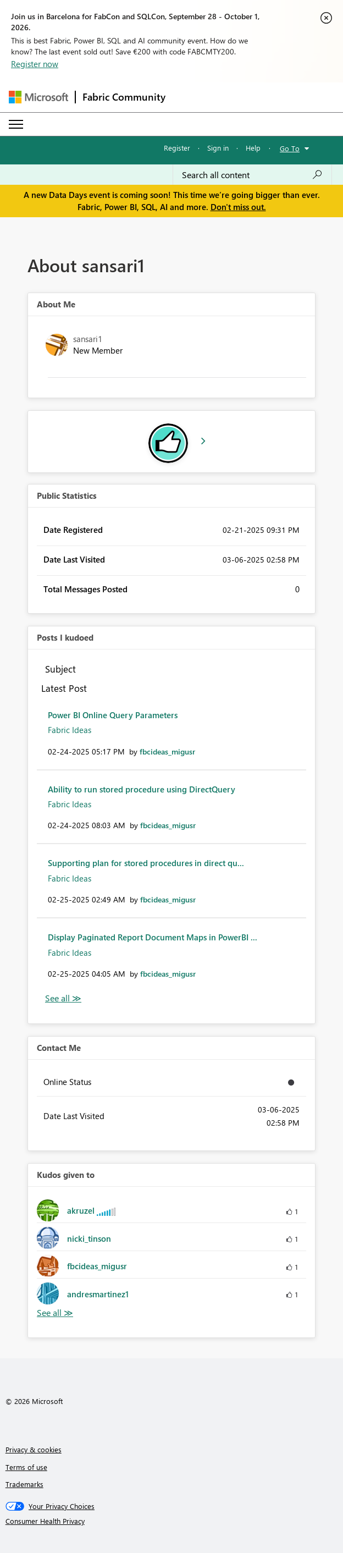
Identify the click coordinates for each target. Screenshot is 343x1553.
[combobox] (252, 174)
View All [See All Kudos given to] (55, 1313)
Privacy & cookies (33, 1449)
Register (177, 147)
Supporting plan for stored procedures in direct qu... (146, 862)
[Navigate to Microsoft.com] (38, 97)
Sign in (218, 147)
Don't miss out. (238, 206)
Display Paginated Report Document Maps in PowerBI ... (152, 937)
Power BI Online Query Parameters (113, 714)
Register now (34, 63)
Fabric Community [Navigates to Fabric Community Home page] (123, 96)
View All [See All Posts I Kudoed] (63, 998)
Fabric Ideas (69, 729)
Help (253, 147)
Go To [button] (290, 148)
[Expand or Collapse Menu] (16, 124)
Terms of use (26, 1467)
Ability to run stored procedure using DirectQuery (141, 789)
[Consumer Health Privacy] (171, 1521)
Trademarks (24, 1484)
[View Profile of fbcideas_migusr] (167, 751)
